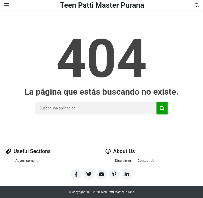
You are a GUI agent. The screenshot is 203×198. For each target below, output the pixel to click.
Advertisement (26, 161)
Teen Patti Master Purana (102, 5)
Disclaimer (123, 161)
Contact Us (145, 161)
